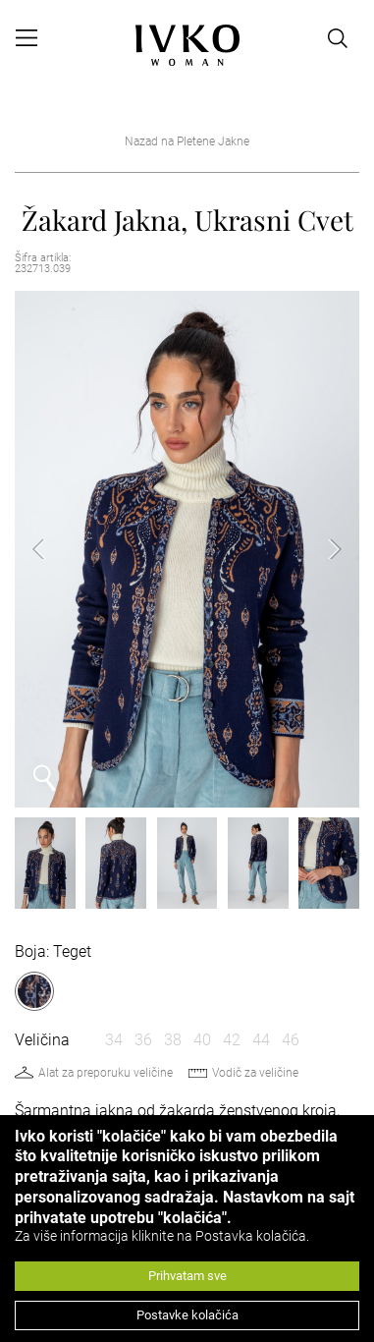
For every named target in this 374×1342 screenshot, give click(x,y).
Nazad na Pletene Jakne (187, 141)
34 (114, 1040)
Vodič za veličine (255, 1073)
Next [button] (320, 549)
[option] (187, 549)
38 (173, 1040)
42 (231, 1040)
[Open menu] (26, 38)
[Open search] (337, 38)
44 (261, 1040)
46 (290, 1040)
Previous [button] (54, 549)
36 (143, 1040)
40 (202, 1040)
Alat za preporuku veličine (105, 1073)
